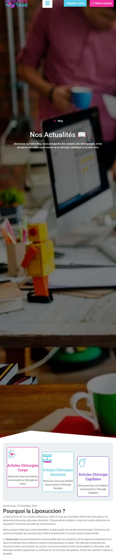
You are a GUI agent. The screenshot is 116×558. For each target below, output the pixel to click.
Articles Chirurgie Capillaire (93, 476)
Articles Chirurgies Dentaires (58, 472)
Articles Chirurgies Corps (22, 467)
